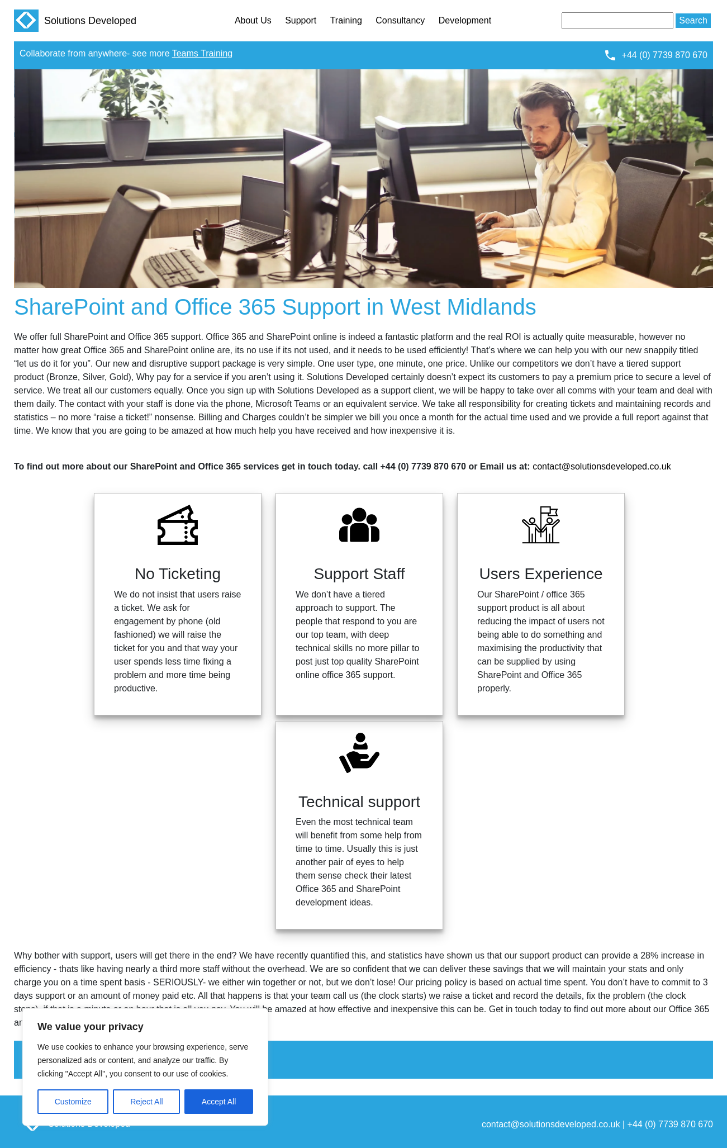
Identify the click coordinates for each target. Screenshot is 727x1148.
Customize (73, 1101)
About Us (253, 20)
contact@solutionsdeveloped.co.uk (602, 466)
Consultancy (400, 20)
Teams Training (202, 53)
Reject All (146, 1101)
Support (300, 20)
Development (465, 20)
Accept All (219, 1101)
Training (346, 20)
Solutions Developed (75, 21)
